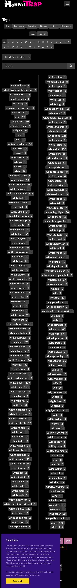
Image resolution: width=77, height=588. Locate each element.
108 (68, 540)
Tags (8, 26)
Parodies (32, 26)
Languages (19, 26)
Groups (43, 26)
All (4, 41)
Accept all (17, 581)
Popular (42, 34)
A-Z (33, 34)
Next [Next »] (61, 547)
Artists (54, 26)
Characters (66, 26)
